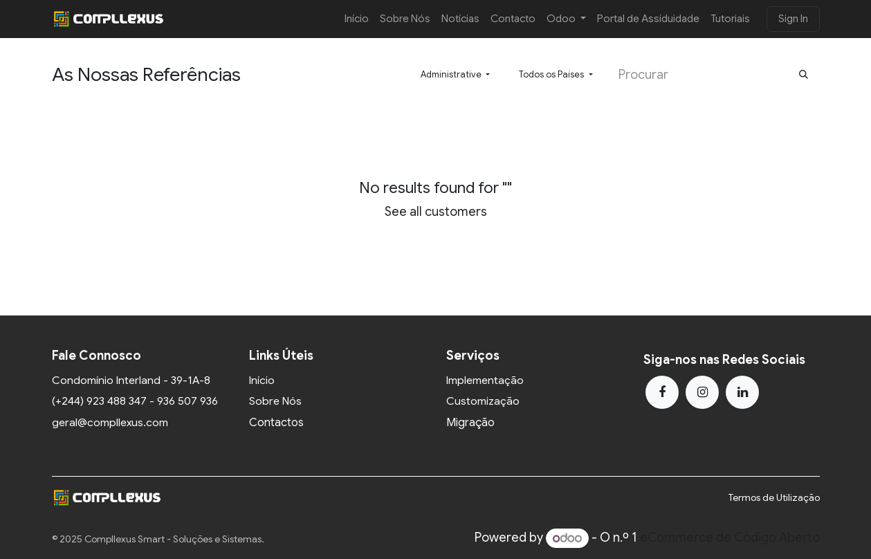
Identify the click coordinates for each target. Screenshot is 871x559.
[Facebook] (662, 392)
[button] (455, 74)
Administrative (451, 74)
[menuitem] (356, 19)
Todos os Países (551, 74)
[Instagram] (702, 392)
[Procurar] (803, 75)
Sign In (793, 18)
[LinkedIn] (742, 392)
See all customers (436, 211)
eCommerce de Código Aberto (730, 538)
